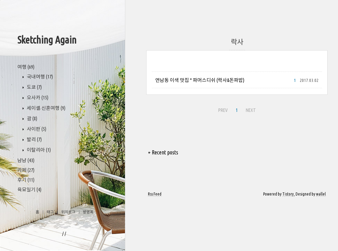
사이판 (36, 129)
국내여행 (39, 76)
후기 (25, 180)
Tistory (288, 194)
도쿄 (34, 87)
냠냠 (25, 160)
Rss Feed (155, 194)
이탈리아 (38, 150)
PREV (223, 110)
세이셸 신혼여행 (45, 108)
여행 (25, 67)
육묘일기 (29, 189)
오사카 (37, 97)
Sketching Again (47, 39)
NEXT (251, 110)
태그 (50, 212)
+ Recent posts (163, 152)
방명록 (88, 212)
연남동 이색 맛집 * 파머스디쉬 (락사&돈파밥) (199, 80)
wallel (321, 194)
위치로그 (68, 212)
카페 (25, 170)
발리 (34, 139)
